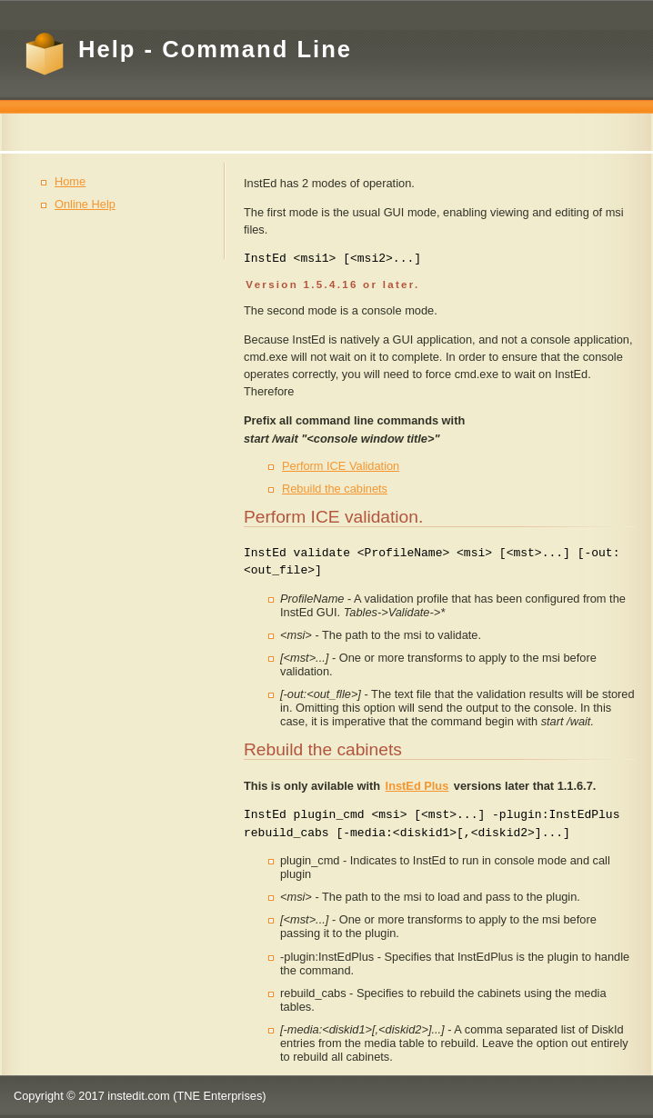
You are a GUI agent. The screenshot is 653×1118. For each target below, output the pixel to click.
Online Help (85, 204)
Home (70, 181)
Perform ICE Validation (340, 466)
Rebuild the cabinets (334, 488)
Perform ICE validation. (333, 516)
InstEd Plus (417, 786)
